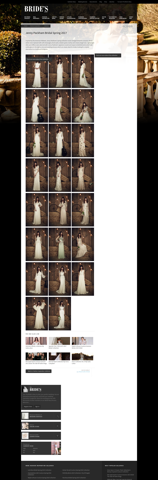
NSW (105, 96)
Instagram (125, 433)
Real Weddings (36, 17)
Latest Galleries (67, 431)
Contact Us (27, 429)
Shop (105, 2)
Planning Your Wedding (82, 17)
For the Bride (54, 17)
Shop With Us (85, 427)
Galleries (47, 26)
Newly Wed (131, 17)
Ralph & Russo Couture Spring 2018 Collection (42, 394)
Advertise (111, 2)
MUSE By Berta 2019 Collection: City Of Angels (76, 390)
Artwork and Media (87, 429)
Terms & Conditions (106, 429)
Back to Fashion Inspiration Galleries (38, 367)
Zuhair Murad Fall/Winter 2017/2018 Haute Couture (120, 402)
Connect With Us (124, 424)
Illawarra (116, 96)
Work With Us (28, 433)
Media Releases (67, 427)
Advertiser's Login (48, 427)
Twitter (124, 436)
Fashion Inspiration (45, 17)
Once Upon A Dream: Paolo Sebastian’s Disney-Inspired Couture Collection (119, 388)
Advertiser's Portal (87, 431)
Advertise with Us (29, 431)
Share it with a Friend (84, 368)
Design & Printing (48, 429)
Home (26, 26)
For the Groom (62, 17)
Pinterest (124, 440)
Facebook (124, 430)
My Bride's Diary (72, 2)
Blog (101, 2)
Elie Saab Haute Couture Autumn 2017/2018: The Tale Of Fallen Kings (120, 392)
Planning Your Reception (94, 17)
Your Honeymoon (122, 17)
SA (104, 101)
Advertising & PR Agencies (70, 433)
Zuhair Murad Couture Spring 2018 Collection (76, 387)
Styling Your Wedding (71, 17)
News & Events (93, 2)
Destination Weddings (113, 17)
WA (115, 101)
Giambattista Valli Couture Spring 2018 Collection (39, 390)
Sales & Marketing (48, 433)
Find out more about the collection (108, 55)
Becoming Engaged (27, 17)
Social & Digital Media (49, 431)
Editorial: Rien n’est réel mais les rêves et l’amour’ (119, 397)
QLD (115, 98)
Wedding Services (82, 2)
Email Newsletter (127, 446)
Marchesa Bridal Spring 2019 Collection (74, 394)
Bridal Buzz (125, 427)
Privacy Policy (104, 427)
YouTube (124, 443)
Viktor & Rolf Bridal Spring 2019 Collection (75, 397)
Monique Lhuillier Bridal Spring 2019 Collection (42, 397)
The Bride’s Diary (36, 9)
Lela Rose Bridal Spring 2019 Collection (39, 387)
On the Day (104, 17)
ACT (105, 98)
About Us (27, 427)
